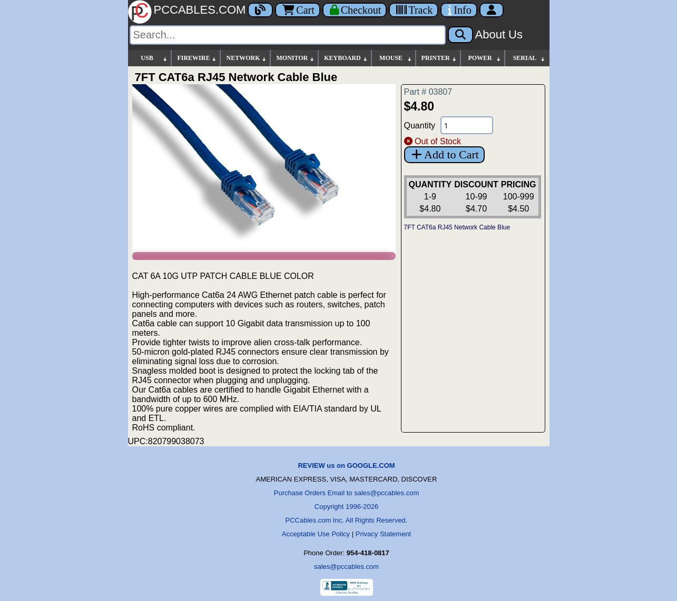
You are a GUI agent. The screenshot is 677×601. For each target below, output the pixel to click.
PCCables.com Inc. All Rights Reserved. (347, 520)
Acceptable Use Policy (316, 534)
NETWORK (246, 58)
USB (154, 58)
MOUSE (395, 58)
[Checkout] (354, 10)
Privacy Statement (383, 534)
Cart (297, 10)
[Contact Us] (458, 10)
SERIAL (529, 58)
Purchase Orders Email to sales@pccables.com (346, 493)
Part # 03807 (428, 91)
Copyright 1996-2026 (346, 506)
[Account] (491, 10)
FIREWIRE (197, 58)
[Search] (288, 35)
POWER (484, 58)
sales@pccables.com (346, 566)
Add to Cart (444, 154)
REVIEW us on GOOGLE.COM (346, 465)
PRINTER (439, 58)
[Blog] (260, 10)
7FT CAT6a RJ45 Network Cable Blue (457, 227)
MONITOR (295, 58)
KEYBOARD (346, 58)
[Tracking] (413, 10)
